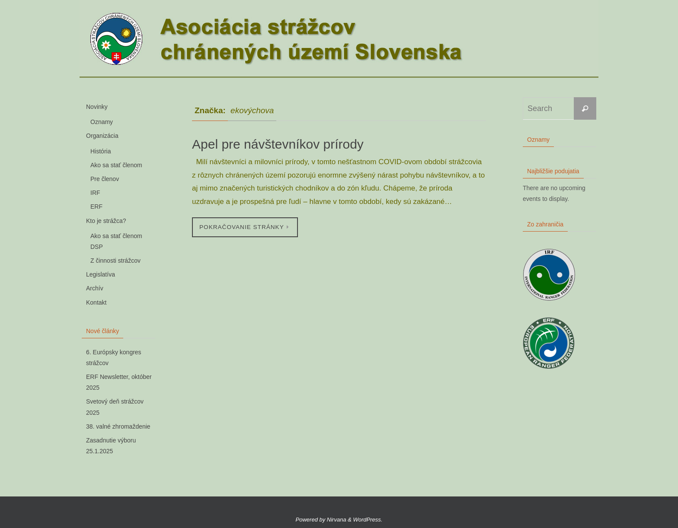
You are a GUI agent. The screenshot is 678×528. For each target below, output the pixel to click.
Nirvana (336, 519)
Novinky (97, 106)
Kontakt (96, 302)
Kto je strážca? (106, 220)
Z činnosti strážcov (115, 260)
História (100, 151)
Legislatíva (100, 274)
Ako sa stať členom (116, 165)
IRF (95, 192)
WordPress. (368, 519)
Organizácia (102, 135)
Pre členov (104, 178)
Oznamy (101, 121)
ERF (96, 206)
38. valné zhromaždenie (118, 426)
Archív (94, 288)
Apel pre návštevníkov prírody (278, 144)
